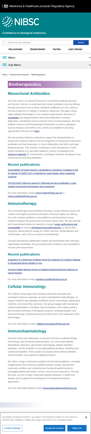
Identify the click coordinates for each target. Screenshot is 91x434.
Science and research (19, 75)
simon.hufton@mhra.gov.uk (49, 193)
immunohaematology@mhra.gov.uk (60, 388)
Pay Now (57, 49)
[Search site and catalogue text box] (37, 42)
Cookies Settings (12, 429)
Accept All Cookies (54, 429)
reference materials (17, 154)
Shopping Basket (37, 49)
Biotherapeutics (38, 75)
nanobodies (13, 117)
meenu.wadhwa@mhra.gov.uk (22, 196)
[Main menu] (45, 57)
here (37, 131)
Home (4, 75)
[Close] (86, 418)
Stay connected (15, 49)
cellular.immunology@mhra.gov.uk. (53, 324)
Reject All (76, 429)
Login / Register (75, 49)
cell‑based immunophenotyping (46, 227)
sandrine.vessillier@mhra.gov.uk (51, 279)
